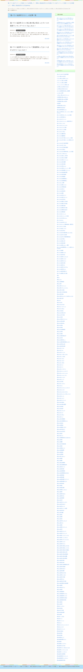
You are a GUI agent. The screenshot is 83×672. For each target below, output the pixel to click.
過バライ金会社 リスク (61, 231)
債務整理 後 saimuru (61, 110)
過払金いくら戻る (60, 619)
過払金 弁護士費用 (60, 615)
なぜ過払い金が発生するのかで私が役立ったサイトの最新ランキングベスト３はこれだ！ (65, 60)
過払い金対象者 (60, 455)
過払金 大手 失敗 (60, 613)
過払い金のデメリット (61, 403)
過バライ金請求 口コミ (21, 33)
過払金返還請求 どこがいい (62, 661)
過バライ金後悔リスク (61, 255)
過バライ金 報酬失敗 (61, 138)
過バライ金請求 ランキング (62, 259)
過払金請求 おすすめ (61, 648)
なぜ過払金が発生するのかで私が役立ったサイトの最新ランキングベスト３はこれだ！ (65, 56)
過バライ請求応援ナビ (61, 120)
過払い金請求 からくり (61, 534)
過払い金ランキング (61, 413)
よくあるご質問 (60, 96)
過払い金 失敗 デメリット (62, 322)
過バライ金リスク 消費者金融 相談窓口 (65, 227)
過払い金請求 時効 (60, 563)
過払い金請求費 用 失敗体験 (62, 586)
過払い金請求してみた (61, 578)
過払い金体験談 (60, 428)
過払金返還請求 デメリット (62, 659)
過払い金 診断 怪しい (61, 343)
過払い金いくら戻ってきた (62, 357)
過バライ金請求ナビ (61, 268)
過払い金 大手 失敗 (61, 318)
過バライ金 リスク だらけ (62, 128)
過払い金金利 (59, 607)
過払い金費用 (59, 588)
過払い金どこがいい (61, 386)
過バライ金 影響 (60, 185)
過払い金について (60, 401)
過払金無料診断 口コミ (61, 642)
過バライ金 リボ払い (61, 134)
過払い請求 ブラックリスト (62, 291)
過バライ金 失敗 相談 (61, 167)
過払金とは (59, 625)
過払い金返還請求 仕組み (62, 600)
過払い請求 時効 (60, 297)
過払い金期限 (59, 463)
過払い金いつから (60, 361)
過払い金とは (59, 388)
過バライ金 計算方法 (61, 202)
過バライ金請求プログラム (62, 270)
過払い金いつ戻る (60, 365)
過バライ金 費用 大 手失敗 (62, 204)
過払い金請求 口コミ (61, 546)
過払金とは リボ (60, 630)
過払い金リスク (60, 415)
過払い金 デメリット (61, 309)
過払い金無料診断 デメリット (63, 482)
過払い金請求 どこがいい (62, 540)
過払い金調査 (59, 528)
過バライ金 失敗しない (61, 169)
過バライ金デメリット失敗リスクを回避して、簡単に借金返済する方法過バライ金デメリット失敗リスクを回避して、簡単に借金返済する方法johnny (40, 5)
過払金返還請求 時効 (61, 663)
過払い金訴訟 (59, 517)
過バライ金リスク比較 (61, 229)
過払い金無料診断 (60, 480)
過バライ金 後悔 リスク (61, 187)
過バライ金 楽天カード (61, 198)
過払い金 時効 (60, 330)
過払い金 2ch (59, 305)
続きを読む (47, 41)
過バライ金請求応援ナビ (62, 274)
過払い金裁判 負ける (61, 496)
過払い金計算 (59, 503)
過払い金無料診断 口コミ (62, 484)
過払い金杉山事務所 (61, 465)
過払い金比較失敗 (60, 471)
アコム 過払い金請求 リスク (62, 81)
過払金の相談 (59, 638)
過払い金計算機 (60, 515)
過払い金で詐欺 (60, 384)
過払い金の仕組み (60, 405)
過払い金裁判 (59, 494)
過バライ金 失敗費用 (61, 179)
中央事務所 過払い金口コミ (62, 100)
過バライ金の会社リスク (62, 225)
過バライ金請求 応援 (61, 266)
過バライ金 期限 (60, 196)
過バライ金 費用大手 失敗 (62, 210)
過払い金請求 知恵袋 (61, 569)
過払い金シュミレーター (62, 378)
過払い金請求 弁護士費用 (62, 561)
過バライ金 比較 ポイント (62, 200)
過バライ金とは (60, 223)
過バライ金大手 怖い (61, 233)
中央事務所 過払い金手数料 (62, 102)
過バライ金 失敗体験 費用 (62, 175)
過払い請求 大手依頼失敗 (62, 295)
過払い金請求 (59, 532)
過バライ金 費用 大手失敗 (62, 206)
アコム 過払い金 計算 (61, 79)
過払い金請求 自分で (61, 571)
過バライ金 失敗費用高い (62, 183)
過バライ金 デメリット (61, 122)
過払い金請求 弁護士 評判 (62, 555)
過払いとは (59, 282)
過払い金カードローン (61, 372)
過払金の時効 (59, 636)
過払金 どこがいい (60, 609)
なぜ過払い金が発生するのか (63, 89)
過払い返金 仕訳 (60, 301)
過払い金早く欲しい (61, 459)
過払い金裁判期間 (60, 501)
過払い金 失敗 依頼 (61, 324)
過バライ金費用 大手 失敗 (62, 276)
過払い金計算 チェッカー (62, 505)
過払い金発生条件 (60, 486)
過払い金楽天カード (61, 469)
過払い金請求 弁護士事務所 (62, 557)
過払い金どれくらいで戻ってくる (63, 397)
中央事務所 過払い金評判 (62, 104)
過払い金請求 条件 (60, 565)
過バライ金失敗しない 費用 (63, 248)
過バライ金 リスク (61, 126)
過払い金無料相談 (60, 478)
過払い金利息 (59, 436)
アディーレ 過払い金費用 (62, 85)
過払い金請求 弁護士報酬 (62, 559)
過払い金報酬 (59, 444)
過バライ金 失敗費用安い (62, 181)
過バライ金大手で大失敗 (62, 237)
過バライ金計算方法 (61, 257)
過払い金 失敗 (60, 320)
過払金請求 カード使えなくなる (63, 650)
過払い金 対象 (60, 328)
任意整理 (59, 106)
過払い (58, 280)
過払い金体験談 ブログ (61, 430)
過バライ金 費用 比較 (61, 208)
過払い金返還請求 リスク (62, 598)
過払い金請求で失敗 (61, 580)
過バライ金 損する (60, 192)
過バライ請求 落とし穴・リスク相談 (64, 118)
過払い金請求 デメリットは (63, 538)
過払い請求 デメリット (61, 288)
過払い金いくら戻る (61, 359)
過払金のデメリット (61, 632)
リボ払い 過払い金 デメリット (63, 98)
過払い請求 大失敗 (60, 293)
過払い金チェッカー (61, 380)
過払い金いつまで (60, 363)
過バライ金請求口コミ (61, 272)
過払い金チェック (60, 382)
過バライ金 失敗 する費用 (62, 160)
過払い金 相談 (60, 336)
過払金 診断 (59, 617)
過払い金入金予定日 (61, 434)
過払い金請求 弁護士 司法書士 (63, 553)
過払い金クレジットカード (62, 374)
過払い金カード (60, 370)
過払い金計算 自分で (61, 507)
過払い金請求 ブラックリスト (63, 542)
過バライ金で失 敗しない (62, 221)
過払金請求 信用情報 (61, 657)
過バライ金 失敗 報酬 (61, 165)
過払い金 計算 (60, 340)
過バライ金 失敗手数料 (61, 177)
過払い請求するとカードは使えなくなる (65, 299)
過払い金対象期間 (60, 453)
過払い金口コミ (60, 438)
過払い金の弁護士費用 (61, 407)
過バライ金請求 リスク (61, 261)
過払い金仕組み (60, 426)
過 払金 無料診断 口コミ (62, 112)
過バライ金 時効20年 (61, 194)
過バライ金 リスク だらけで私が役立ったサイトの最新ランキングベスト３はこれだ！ (65, 22)
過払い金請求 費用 (60, 573)
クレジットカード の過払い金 (63, 87)
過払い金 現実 (60, 334)
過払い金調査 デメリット (62, 530)
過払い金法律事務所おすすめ (63, 476)
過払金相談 (59, 644)
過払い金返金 (59, 605)
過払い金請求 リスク (61, 544)
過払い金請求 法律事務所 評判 (63, 567)
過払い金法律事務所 (61, 474)
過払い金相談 (59, 488)
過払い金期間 (59, 461)
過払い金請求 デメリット (62, 536)
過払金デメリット (60, 623)
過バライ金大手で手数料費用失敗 (63, 239)
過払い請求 (59, 286)
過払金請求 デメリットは (62, 652)
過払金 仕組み (60, 611)
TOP (39, 11)
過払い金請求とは (60, 582)
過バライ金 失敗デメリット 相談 (64, 171)
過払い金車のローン (61, 590)
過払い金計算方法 (60, 513)
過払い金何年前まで (61, 432)
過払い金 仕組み (60, 313)
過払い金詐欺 (59, 521)
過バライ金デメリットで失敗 (63, 219)
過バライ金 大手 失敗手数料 (62, 146)
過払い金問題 (59, 442)
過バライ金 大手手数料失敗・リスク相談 (65, 154)
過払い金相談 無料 (60, 490)
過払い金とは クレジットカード (63, 390)
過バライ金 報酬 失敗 (61, 136)
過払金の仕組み (60, 634)
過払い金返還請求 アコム (62, 596)
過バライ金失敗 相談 (61, 246)
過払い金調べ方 (60, 526)
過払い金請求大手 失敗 (61, 584)
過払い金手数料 (60, 457)
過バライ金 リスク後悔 (61, 132)
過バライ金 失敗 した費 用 (62, 158)
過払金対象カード (60, 640)
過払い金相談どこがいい (62, 492)
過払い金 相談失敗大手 (61, 338)
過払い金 (59, 303)
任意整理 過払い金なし (61, 108)
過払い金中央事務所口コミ (62, 424)
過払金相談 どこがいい (61, 646)
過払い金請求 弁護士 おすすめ (63, 548)
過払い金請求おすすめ (61, 575)
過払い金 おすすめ (60, 307)
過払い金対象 (59, 449)
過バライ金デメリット (61, 217)
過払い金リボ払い (60, 417)
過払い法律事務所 (60, 284)
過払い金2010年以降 (61, 349)
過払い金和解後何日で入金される (63, 440)
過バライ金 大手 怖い (61, 148)
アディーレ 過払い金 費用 (62, 83)
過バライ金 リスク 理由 (61, 130)
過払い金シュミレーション (62, 376)
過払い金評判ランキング (62, 523)
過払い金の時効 (60, 409)
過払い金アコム (60, 353)
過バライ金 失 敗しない (62, 156)
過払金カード (59, 621)
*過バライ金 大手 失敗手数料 (63, 77)
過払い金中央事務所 (61, 422)
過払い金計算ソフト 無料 (62, 511)
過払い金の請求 (60, 411)
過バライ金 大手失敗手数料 (62, 150)
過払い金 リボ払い (60, 311)
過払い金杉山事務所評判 (62, 467)
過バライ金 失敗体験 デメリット (63, 173)
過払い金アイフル (60, 351)
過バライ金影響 (60, 253)
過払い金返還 (59, 592)
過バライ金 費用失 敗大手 (62, 212)
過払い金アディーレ (61, 355)
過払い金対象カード (61, 451)
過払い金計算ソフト (61, 509)
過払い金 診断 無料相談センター (63, 345)
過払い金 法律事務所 (61, 332)
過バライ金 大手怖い (61, 152)
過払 (58, 278)
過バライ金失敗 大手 (61, 244)
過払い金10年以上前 (61, 347)
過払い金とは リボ (60, 392)
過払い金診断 (59, 519)
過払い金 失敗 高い (61, 326)
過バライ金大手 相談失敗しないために (64, 235)
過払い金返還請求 (60, 594)
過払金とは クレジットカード (63, 627)
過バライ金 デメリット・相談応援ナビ (64, 124)
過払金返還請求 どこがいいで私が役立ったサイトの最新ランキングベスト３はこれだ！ (65, 68)
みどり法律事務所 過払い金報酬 (63, 94)
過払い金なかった (60, 399)
